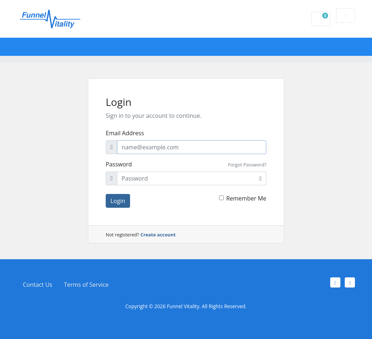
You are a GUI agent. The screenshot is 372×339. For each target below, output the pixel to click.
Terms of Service (86, 285)
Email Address (125, 133)
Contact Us (37, 285)
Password (119, 164)
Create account (158, 234)
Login (117, 201)
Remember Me (246, 198)
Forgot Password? (247, 164)
